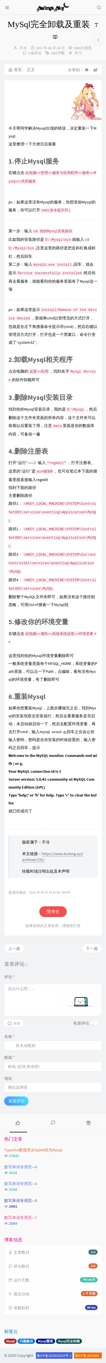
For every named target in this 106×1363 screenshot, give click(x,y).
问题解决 (26, 1341)
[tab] (17, 1122)
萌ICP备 (81, 1355)
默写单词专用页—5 (20, 1200)
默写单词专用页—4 (20, 1183)
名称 (9, 1036)
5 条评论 (35, 53)
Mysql (10, 1341)
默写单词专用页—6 (20, 1166)
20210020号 (95, 1355)
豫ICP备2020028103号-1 (54, 1355)
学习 (78, 53)
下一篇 (92, 948)
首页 (15, 69)
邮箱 (9, 1057)
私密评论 (81, 1023)
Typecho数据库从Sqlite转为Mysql (33, 1149)
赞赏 (52, 912)
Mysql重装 (45, 1341)
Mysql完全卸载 (69, 1341)
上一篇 (14, 948)
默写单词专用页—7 (20, 1217)
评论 (9, 976)
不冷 (23, 48)
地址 (8, 1078)
